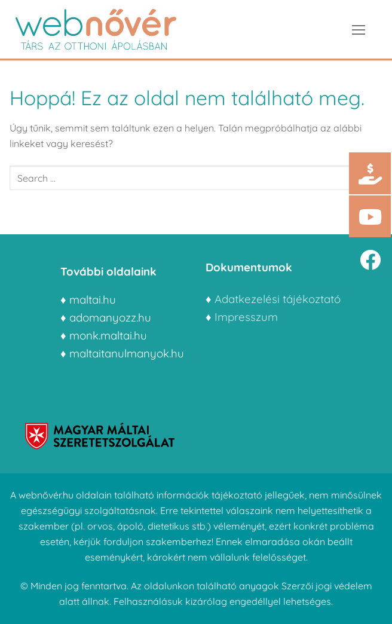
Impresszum (248, 317)
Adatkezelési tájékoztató (278, 299)
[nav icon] (358, 29)
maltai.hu (92, 299)
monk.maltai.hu (108, 335)
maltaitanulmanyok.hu (126, 353)
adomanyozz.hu (110, 317)
